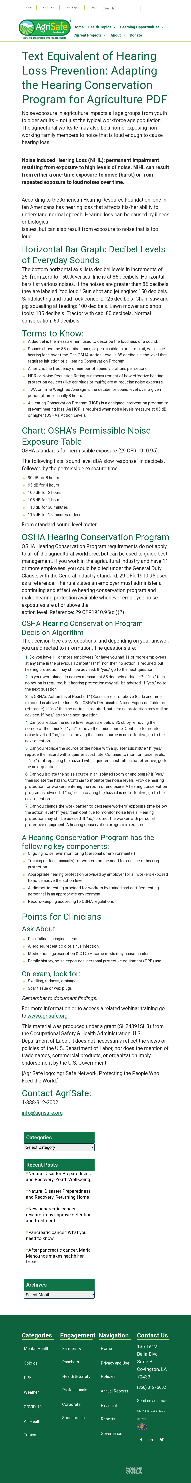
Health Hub (49, 7)
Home (78, 27)
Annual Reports (114, 1391)
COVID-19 (33, 1406)
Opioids (31, 1363)
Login (94, 7)
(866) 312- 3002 (151, 1387)
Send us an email (152, 1400)
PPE (28, 1377)
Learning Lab (73, 7)
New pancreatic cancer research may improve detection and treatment (59, 1214)
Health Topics (102, 27)
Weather (31, 1392)
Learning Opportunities (142, 27)
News (29, 7)
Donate (136, 35)
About (118, 35)
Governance (111, 1433)
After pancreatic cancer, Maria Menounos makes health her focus (58, 1256)
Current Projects (89, 35)
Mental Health (36, 1348)
